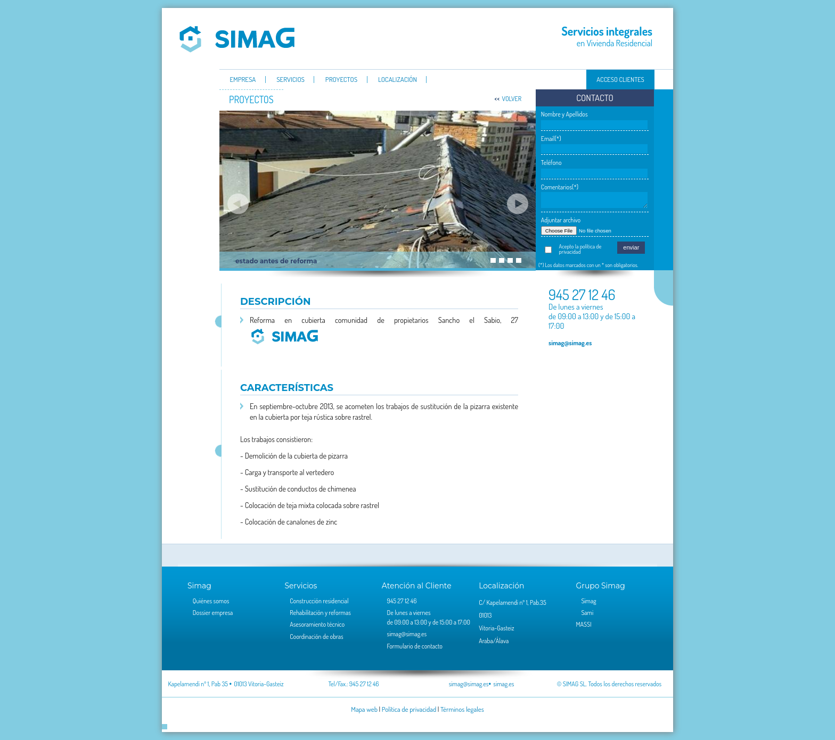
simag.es (503, 684)
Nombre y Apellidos (564, 114)
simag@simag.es (570, 342)
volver (511, 99)
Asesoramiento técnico (317, 624)
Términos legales (462, 709)
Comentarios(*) (559, 187)
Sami (587, 613)
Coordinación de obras (316, 637)
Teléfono (551, 163)
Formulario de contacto (415, 646)
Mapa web (364, 709)
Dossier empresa (213, 613)
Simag (236, 38)
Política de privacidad (409, 709)
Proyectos (341, 80)
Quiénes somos (211, 601)
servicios (290, 80)
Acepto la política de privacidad (580, 249)
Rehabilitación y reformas (320, 613)
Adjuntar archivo (560, 220)
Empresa (243, 80)
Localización (397, 80)
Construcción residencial (319, 601)
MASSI (584, 624)
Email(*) (551, 139)
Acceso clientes (620, 79)
